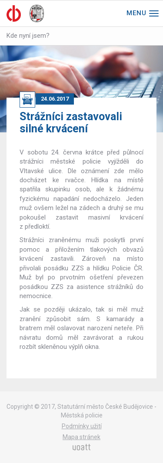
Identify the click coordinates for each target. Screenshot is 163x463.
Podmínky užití (82, 426)
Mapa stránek (81, 436)
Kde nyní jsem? (28, 35)
